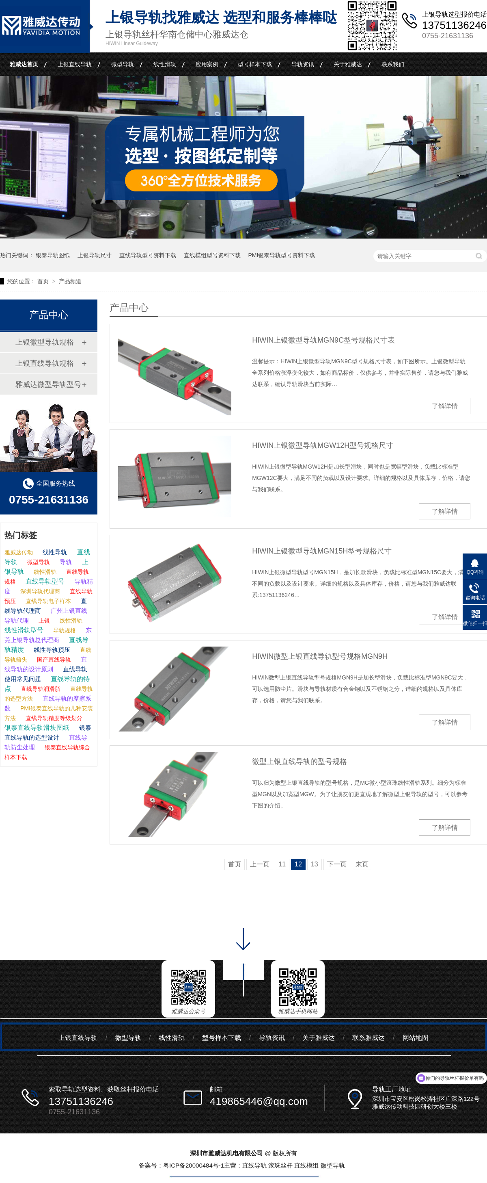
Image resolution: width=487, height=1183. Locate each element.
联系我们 (392, 64)
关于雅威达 (348, 64)
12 (298, 864)
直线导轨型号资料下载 (147, 255)
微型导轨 (122, 64)
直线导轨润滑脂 (39, 689)
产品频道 (70, 281)
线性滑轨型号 (23, 630)
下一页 (337, 864)
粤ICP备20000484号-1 (193, 1165)
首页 (43, 281)
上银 (43, 620)
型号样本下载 (255, 64)
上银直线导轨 (75, 64)
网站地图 (416, 1037)
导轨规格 (64, 630)
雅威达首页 (24, 64)
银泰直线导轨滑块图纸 (36, 727)
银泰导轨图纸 (53, 255)
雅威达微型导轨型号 (48, 384)
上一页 (259, 864)
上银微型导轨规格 (44, 342)
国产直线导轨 (53, 659)
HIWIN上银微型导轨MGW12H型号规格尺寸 (322, 445)
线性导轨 (54, 552)
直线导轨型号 (44, 581)
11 (282, 864)
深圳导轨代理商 (39, 591)
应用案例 (207, 64)
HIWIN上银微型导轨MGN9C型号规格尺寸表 (323, 340)
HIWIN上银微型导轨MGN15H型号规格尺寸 (322, 551)
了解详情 (445, 406)
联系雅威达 (368, 1037)
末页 (362, 864)
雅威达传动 (18, 552)
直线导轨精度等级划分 (53, 718)
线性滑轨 (164, 64)
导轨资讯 (302, 64)
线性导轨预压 (51, 649)
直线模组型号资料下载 (212, 255)
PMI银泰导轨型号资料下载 (281, 255)
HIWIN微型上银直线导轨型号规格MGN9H (320, 656)
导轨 (65, 561)
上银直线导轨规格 (44, 363)
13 (314, 864)
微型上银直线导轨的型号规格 (299, 762)
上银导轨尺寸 (95, 255)
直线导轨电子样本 (47, 601)
